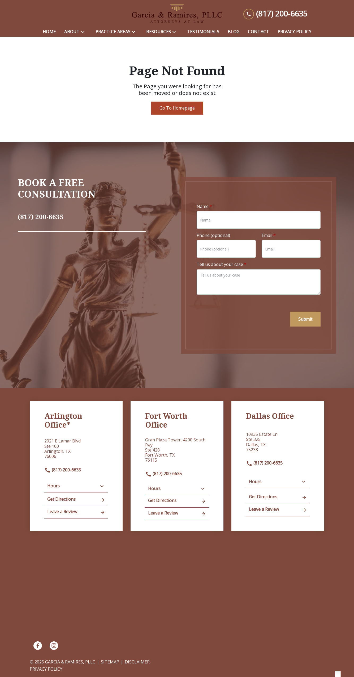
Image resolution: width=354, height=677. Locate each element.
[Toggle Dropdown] (84, 32)
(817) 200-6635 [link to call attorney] (62, 470)
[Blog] (233, 31)
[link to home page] (177, 13)
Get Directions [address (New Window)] (76, 499)
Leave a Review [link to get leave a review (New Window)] (76, 512)
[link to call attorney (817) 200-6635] (275, 13)
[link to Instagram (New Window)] (54, 645)
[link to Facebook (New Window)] (37, 645)
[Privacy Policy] (294, 31)
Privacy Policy (46, 669)
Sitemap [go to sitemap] (110, 662)
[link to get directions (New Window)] (76, 450)
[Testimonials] (203, 31)
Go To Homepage (177, 108)
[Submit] (305, 319)
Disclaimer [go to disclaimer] (137, 662)
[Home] (49, 31)
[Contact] (258, 31)
